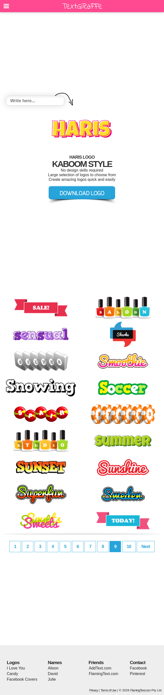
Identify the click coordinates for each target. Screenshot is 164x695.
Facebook (138, 668)
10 (129, 546)
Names (55, 662)
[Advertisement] (82, 55)
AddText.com (100, 668)
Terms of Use (108, 690)
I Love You (16, 668)
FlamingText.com (103, 674)
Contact (138, 662)
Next (145, 546)
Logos (13, 662)
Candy (12, 674)
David (53, 674)
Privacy (93, 690)
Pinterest (137, 674)
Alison (53, 668)
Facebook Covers (22, 679)
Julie (52, 679)
